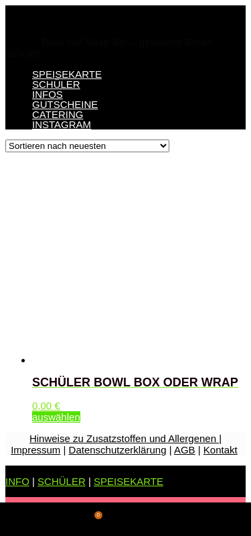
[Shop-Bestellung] (87, 146)
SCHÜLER (56, 84)
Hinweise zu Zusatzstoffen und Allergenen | (125, 438)
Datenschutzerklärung (118, 449)
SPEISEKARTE (67, 74)
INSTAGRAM (61, 124)
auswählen (56, 417)
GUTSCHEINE (65, 104)
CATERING (57, 114)
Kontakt (220, 449)
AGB (184, 449)
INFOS (47, 94)
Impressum (35, 449)
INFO (17, 481)
